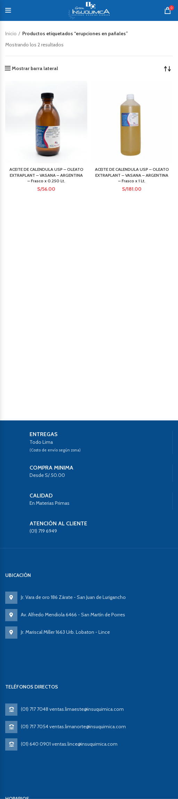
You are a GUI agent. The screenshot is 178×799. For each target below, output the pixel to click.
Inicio (11, 33)
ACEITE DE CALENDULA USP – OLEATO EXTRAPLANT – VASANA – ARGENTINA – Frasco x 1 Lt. (132, 175)
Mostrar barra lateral (35, 68)
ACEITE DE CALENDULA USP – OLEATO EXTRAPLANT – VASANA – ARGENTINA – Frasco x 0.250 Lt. (46, 175)
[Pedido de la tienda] (167, 68)
